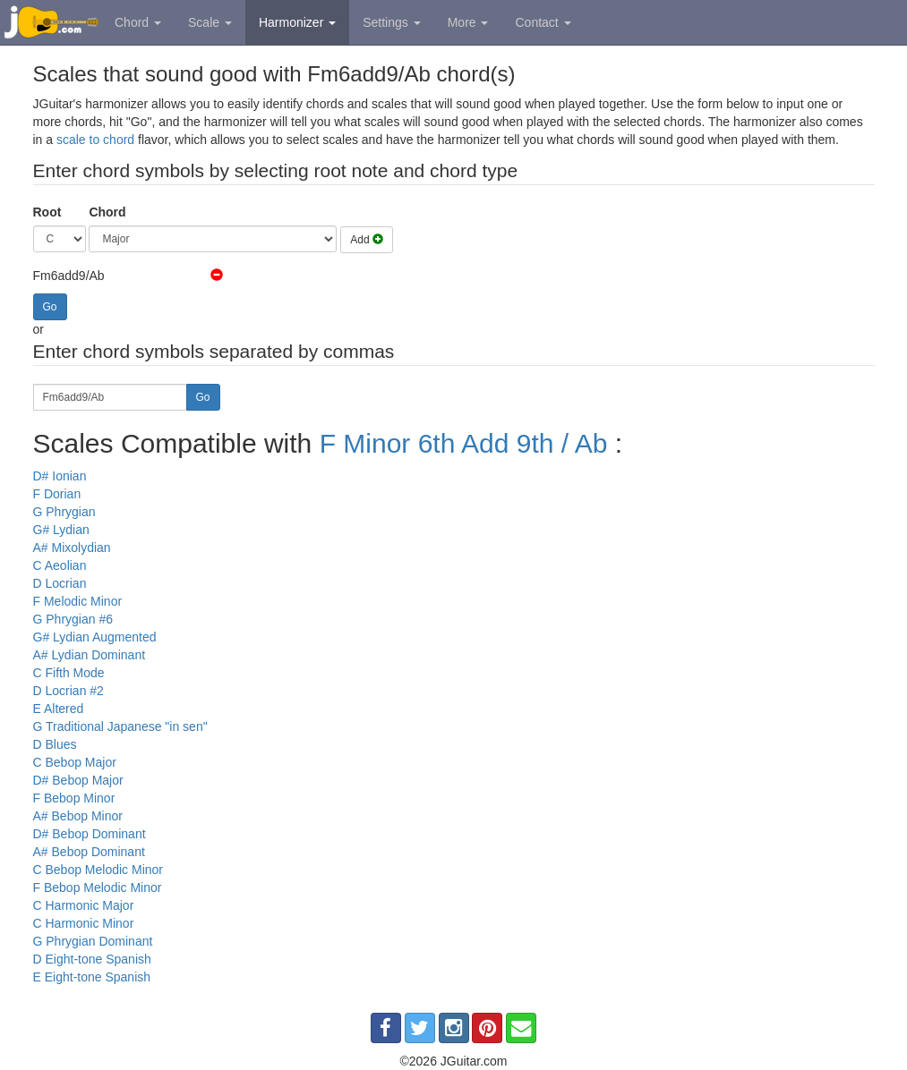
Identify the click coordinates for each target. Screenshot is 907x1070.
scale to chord (95, 139)
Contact (542, 22)
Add (366, 240)
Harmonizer (297, 22)
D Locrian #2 (68, 691)
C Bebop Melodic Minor (98, 869)
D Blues (55, 744)
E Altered (58, 708)
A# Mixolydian (72, 547)
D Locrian (60, 583)
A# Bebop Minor (78, 816)
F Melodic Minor (78, 601)
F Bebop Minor (74, 798)
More (468, 22)
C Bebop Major (74, 762)
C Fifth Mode (69, 673)
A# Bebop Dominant (89, 852)
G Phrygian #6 (73, 619)
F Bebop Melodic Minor (97, 887)
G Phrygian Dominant (93, 941)
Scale (210, 22)
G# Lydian (61, 529)
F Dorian (57, 494)
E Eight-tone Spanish (92, 977)
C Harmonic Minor (83, 923)
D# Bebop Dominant (89, 834)
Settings (391, 22)
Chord (138, 22)
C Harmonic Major (83, 905)
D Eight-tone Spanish (92, 959)
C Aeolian (60, 565)
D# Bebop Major (78, 780)
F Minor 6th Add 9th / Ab (464, 443)
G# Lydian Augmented (95, 637)
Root (47, 212)
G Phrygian (64, 512)
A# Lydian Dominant (89, 655)
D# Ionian (60, 476)
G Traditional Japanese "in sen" (120, 726)
